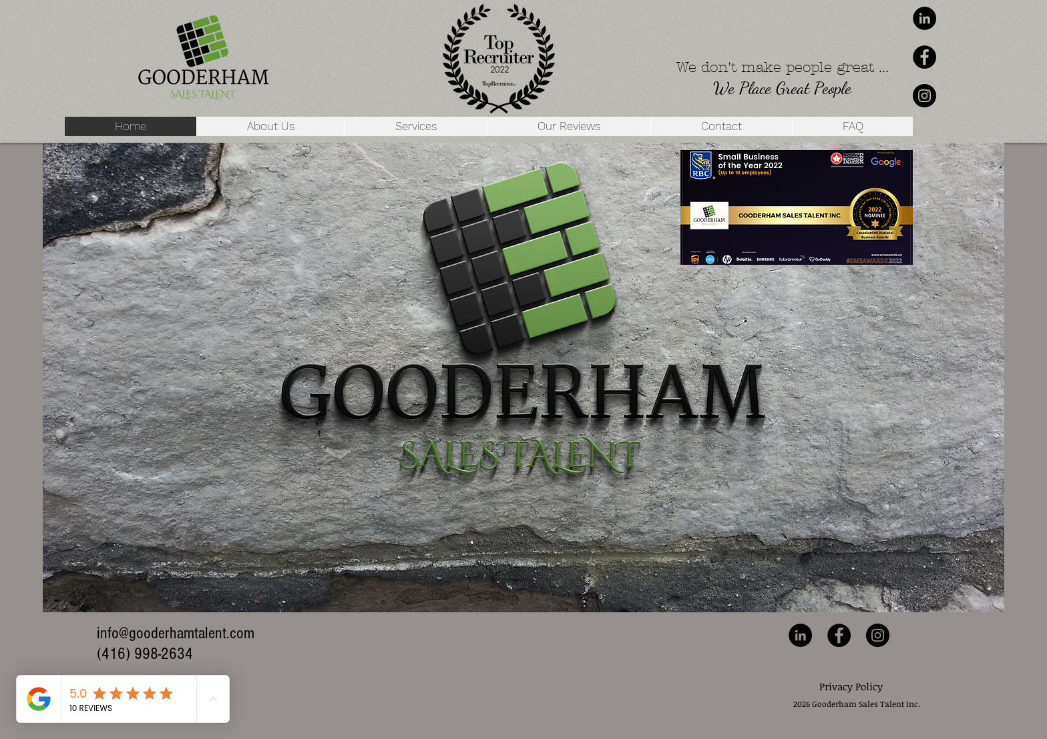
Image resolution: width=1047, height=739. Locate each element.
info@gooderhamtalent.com (175, 633)
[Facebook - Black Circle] (924, 57)
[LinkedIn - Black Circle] (924, 18)
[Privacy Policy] (851, 686)
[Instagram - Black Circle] (924, 95)
